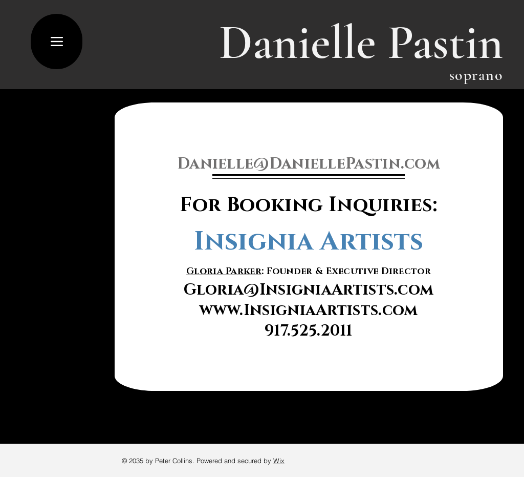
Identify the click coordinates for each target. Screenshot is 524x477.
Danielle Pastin (361, 42)
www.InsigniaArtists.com (309, 310)
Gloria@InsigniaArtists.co (302, 290)
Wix (279, 461)
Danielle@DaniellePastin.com (308, 164)
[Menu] (56, 41)
